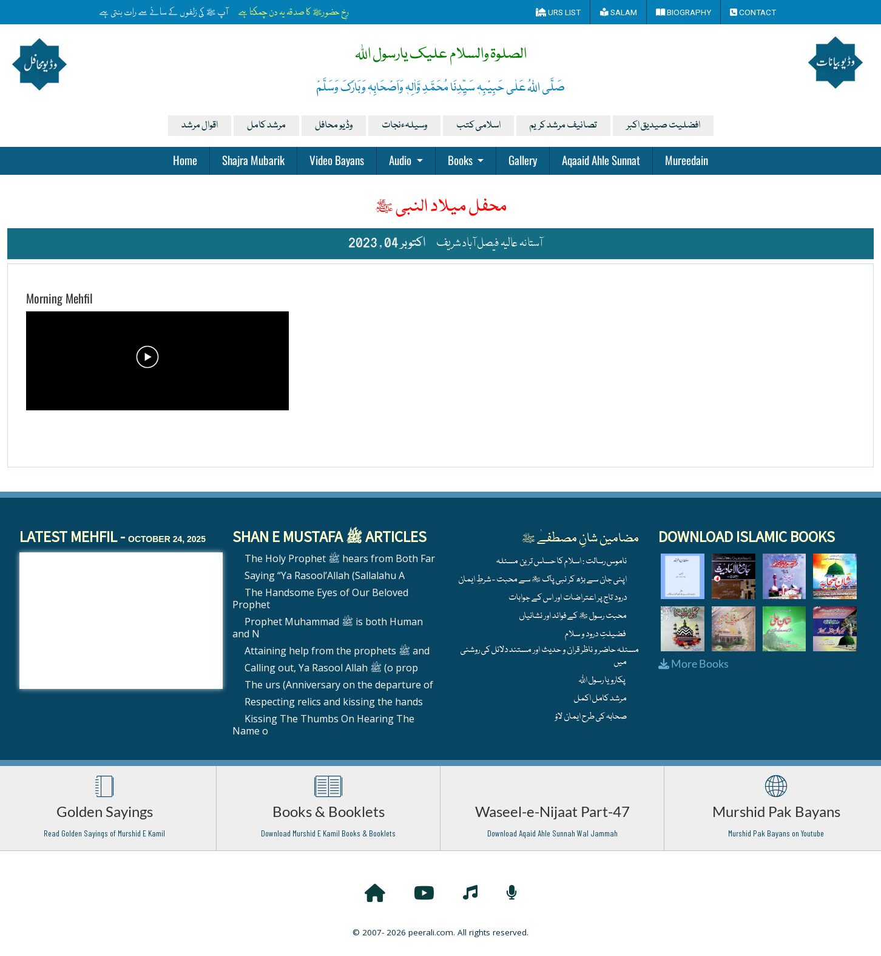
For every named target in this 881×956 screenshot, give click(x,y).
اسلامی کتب (478, 125)
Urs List (558, 12)
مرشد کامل (266, 125)
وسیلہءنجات (404, 125)
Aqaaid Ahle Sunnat (601, 159)
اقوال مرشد (199, 125)
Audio (401, 159)
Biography (683, 12)
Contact (753, 12)
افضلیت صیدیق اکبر (663, 125)
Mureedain (686, 159)
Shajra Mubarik (253, 159)
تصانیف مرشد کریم (563, 125)
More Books (693, 663)
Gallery (522, 159)
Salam (618, 12)
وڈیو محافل (334, 125)
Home (185, 159)
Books (461, 159)
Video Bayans (336, 159)
